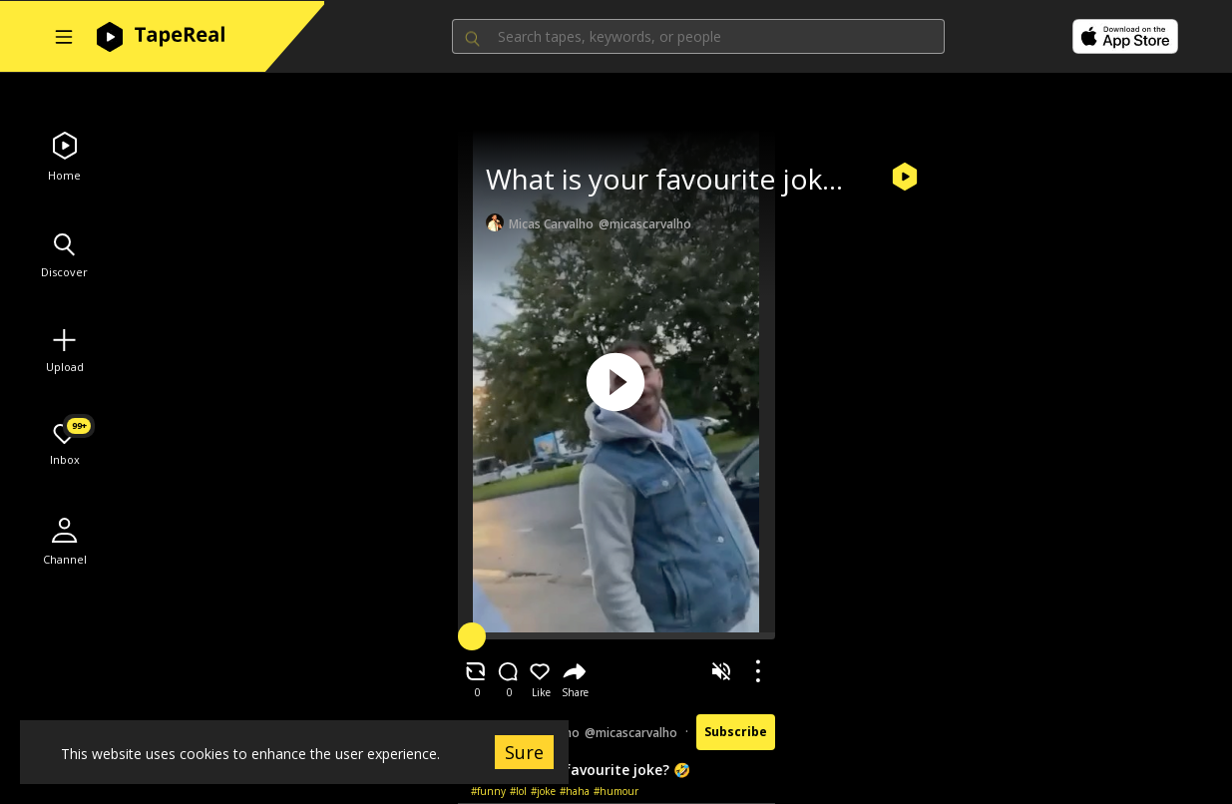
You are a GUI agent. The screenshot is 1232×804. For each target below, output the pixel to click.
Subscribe (735, 731)
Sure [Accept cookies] (524, 752)
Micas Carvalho (551, 223)
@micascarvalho (645, 223)
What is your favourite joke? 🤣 (689, 179)
